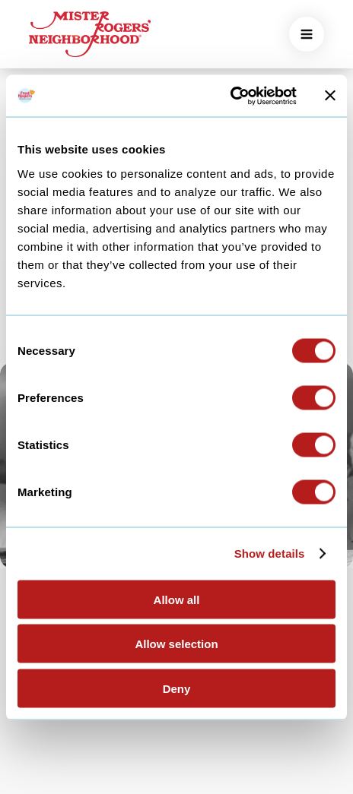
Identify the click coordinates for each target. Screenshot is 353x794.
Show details (269, 553)
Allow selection (176, 643)
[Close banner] (330, 95)
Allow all (177, 599)
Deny (177, 688)
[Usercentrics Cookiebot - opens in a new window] (230, 96)
